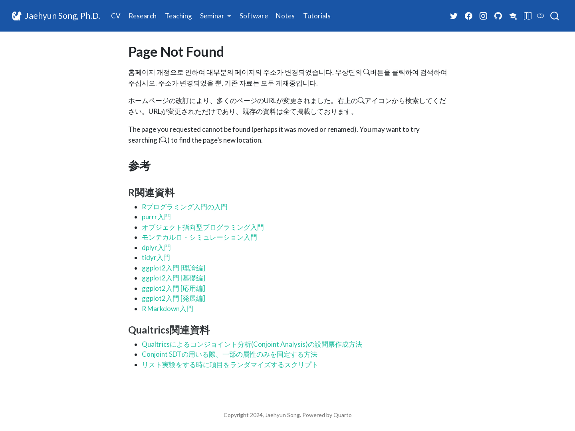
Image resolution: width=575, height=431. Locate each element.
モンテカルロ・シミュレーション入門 (199, 237)
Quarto (342, 414)
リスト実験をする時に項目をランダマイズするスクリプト (230, 364)
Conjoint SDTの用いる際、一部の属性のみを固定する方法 (229, 354)
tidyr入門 (156, 257)
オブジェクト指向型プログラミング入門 (203, 227)
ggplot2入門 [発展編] (173, 298)
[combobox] (555, 16)
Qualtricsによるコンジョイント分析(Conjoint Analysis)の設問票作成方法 (252, 344)
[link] (216, 16)
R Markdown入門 (167, 308)
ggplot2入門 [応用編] (173, 288)
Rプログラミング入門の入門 (185, 207)
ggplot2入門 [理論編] (173, 268)
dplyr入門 (156, 247)
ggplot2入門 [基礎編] (173, 278)
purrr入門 (156, 217)
